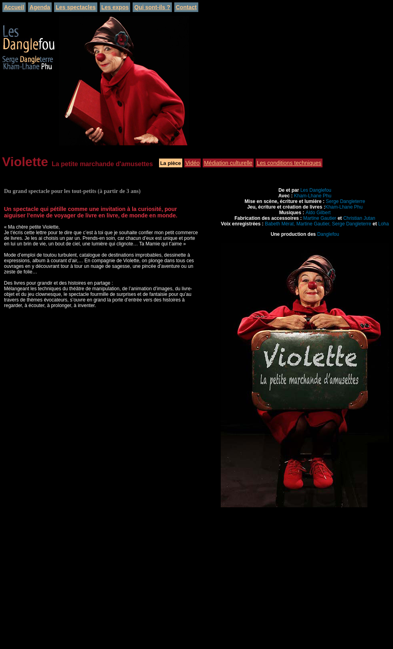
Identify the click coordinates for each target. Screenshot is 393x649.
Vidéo (192, 163)
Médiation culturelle (228, 163)
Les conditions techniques (289, 163)
